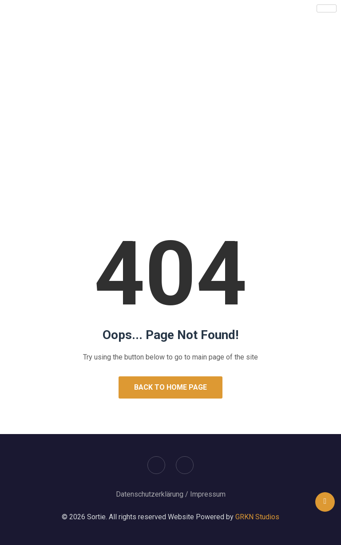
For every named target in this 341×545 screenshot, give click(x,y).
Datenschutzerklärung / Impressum (171, 494)
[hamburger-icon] (327, 8)
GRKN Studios (257, 517)
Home (140, 152)
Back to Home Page (170, 387)
